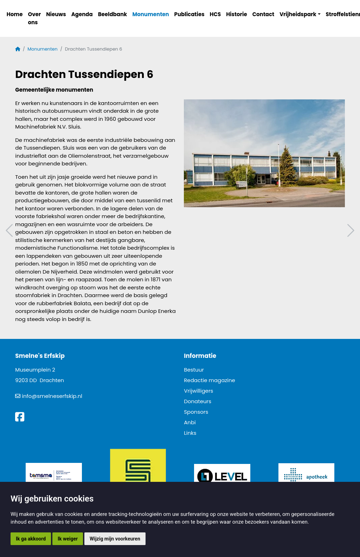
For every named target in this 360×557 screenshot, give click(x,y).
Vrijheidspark (297, 14)
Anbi (190, 422)
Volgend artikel (350, 230)
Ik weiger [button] (68, 539)
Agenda (82, 14)
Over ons (34, 18)
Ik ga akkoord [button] (31, 539)
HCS (215, 14)
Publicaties (189, 14)
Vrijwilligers (198, 390)
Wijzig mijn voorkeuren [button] (115, 539)
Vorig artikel (10, 230)
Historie (236, 14)
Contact (263, 14)
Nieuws (56, 14)
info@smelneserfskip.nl (52, 396)
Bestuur (194, 369)
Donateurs (197, 401)
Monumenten (150, 14)
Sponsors (196, 411)
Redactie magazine (209, 380)
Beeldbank (112, 14)
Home (15, 14)
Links (190, 433)
